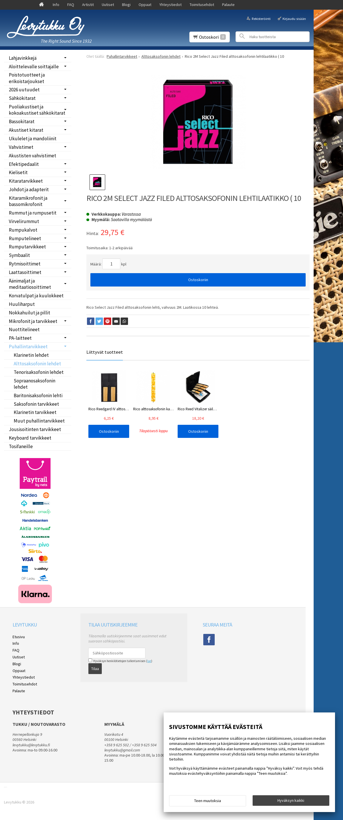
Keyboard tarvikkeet (30, 438)
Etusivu (19, 636)
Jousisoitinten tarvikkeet (35, 429)
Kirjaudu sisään (294, 18)
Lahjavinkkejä (22, 58)
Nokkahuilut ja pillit (29, 313)
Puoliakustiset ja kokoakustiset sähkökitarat (37, 110)
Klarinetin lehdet (31, 355)
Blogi (126, 4)
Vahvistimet (21, 147)
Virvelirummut (24, 221)
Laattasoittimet (25, 272)
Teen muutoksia (207, 800)
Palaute (228, 4)
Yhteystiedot (170, 4)
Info (56, 4)
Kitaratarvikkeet (26, 181)
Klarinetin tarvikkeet (35, 412)
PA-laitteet (20, 338)
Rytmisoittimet (24, 264)
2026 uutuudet (24, 89)
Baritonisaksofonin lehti (38, 395)
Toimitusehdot (202, 4)
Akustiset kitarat (26, 130)
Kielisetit (18, 172)
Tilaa (95, 668)
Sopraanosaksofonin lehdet (34, 384)
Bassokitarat (21, 121)
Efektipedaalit (24, 164)
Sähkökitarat (22, 98)
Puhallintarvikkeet (28, 346)
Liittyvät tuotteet (104, 352)
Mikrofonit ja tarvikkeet (33, 321)
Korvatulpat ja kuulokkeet (36, 295)
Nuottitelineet (24, 329)
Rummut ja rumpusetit (32, 213)
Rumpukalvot (23, 230)
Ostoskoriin (198, 279)
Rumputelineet (25, 238)
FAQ (70, 4)
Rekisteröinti (261, 18)
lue (149, 661)
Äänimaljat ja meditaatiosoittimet (30, 284)
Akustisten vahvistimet (32, 156)
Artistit (88, 4)
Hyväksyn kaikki (290, 800)
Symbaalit (19, 255)
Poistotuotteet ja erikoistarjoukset (27, 78)
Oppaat (145, 4)
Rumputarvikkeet (27, 247)
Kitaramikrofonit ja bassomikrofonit (28, 201)
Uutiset (108, 4)
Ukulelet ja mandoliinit (32, 138)
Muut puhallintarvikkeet (39, 421)
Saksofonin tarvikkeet (36, 404)
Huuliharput (22, 304)
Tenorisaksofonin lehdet (39, 372)
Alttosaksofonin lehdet (37, 363)
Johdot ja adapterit (29, 189)
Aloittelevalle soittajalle (34, 66)
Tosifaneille (21, 446)
